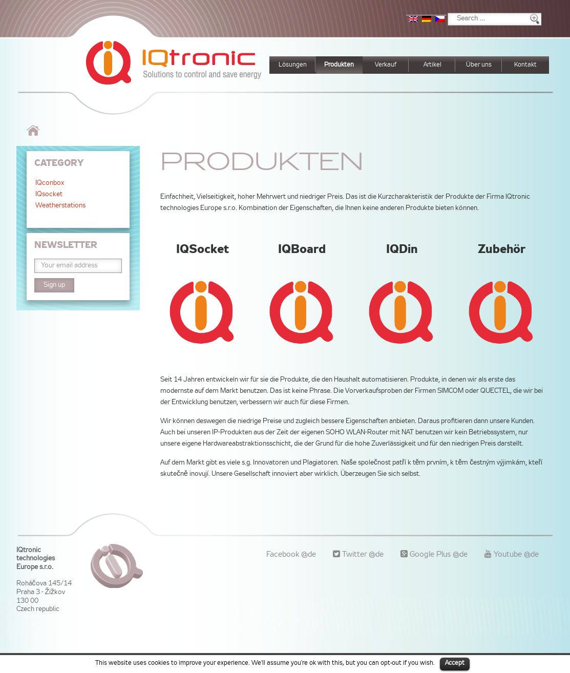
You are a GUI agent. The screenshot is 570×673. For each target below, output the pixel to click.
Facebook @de (291, 555)
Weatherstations (60, 206)
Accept (455, 663)
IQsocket (48, 194)
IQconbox (49, 183)
